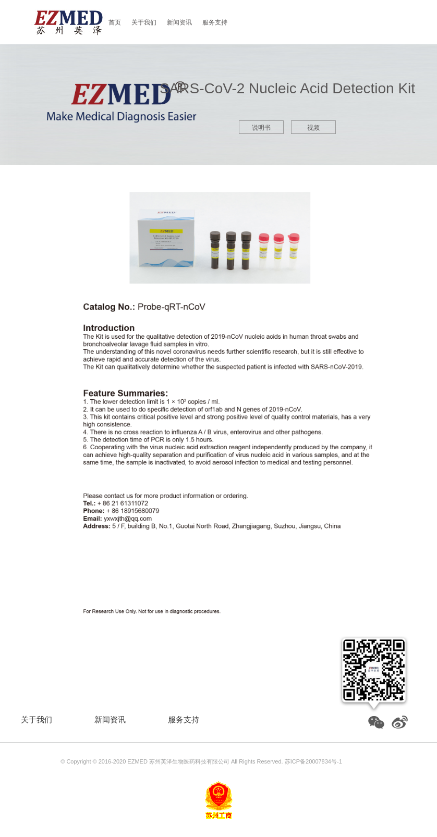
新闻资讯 (179, 22)
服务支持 (214, 22)
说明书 (261, 127)
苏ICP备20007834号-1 (313, 761)
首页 (114, 22)
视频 (313, 127)
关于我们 (143, 22)
